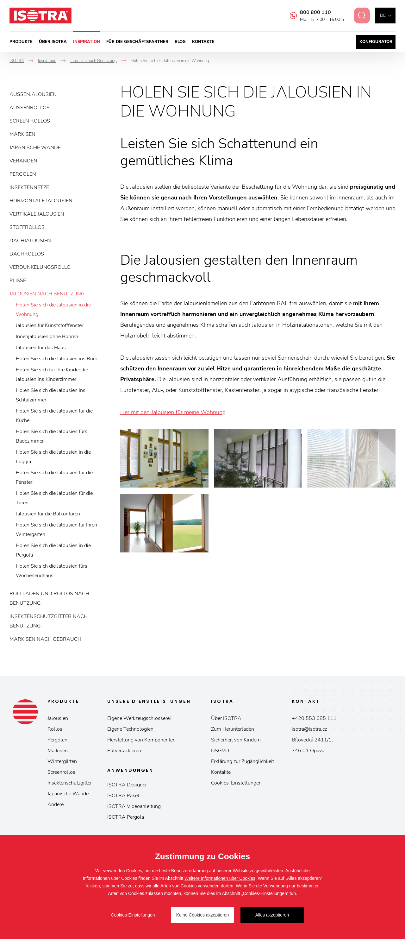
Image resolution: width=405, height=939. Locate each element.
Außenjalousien (33, 94)
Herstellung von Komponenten (141, 739)
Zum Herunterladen (232, 729)
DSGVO (220, 750)
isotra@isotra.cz (309, 729)
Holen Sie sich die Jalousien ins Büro (56, 358)
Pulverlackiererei (125, 750)
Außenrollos (29, 107)
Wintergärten (62, 761)
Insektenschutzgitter (69, 782)
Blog (180, 42)
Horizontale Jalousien (40, 200)
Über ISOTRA (53, 42)
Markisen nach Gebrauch (45, 639)
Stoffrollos (27, 227)
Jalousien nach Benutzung (47, 293)
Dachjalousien (30, 240)
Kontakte (203, 42)
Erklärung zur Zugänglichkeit (242, 761)
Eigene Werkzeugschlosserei (139, 718)
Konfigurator (375, 42)
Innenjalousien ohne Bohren (47, 336)
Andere (55, 804)
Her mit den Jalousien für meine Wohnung (173, 412)
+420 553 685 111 (314, 718)
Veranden (23, 160)
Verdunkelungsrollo (40, 267)
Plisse (17, 280)
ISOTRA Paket (123, 795)
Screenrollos (61, 772)
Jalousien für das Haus (41, 347)
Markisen (22, 134)
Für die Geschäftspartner (137, 42)
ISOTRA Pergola (125, 817)
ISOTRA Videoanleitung (134, 806)
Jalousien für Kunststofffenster (49, 325)
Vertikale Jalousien (36, 214)
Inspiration (86, 42)
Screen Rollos (29, 120)
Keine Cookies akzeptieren (202, 914)
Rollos (54, 729)
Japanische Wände (35, 147)
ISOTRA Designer (127, 784)
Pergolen (22, 174)
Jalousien (57, 718)
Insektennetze (29, 187)
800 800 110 (311, 12)
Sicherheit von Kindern (236, 739)
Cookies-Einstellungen (236, 782)
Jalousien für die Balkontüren (48, 513)
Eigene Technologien (130, 729)
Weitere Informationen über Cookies (219, 878)
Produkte (21, 42)
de (383, 15)
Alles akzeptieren (272, 914)
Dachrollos (26, 253)
